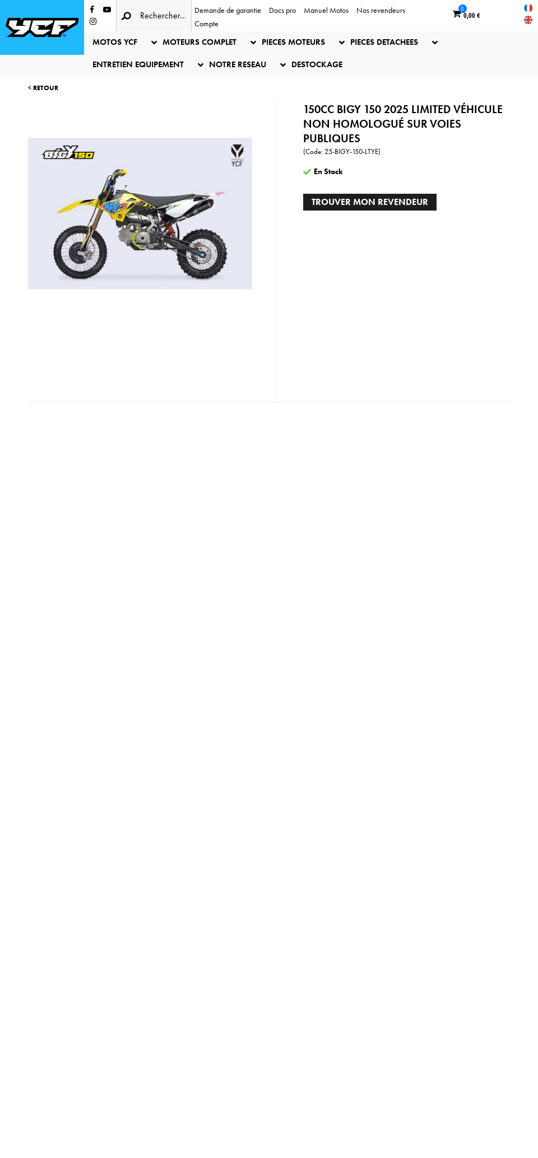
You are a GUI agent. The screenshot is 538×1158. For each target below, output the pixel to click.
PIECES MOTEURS (293, 42)
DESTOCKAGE (316, 64)
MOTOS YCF (114, 42)
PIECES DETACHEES (384, 42)
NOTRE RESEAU (237, 64)
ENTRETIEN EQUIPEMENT (138, 64)
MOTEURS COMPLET (199, 42)
